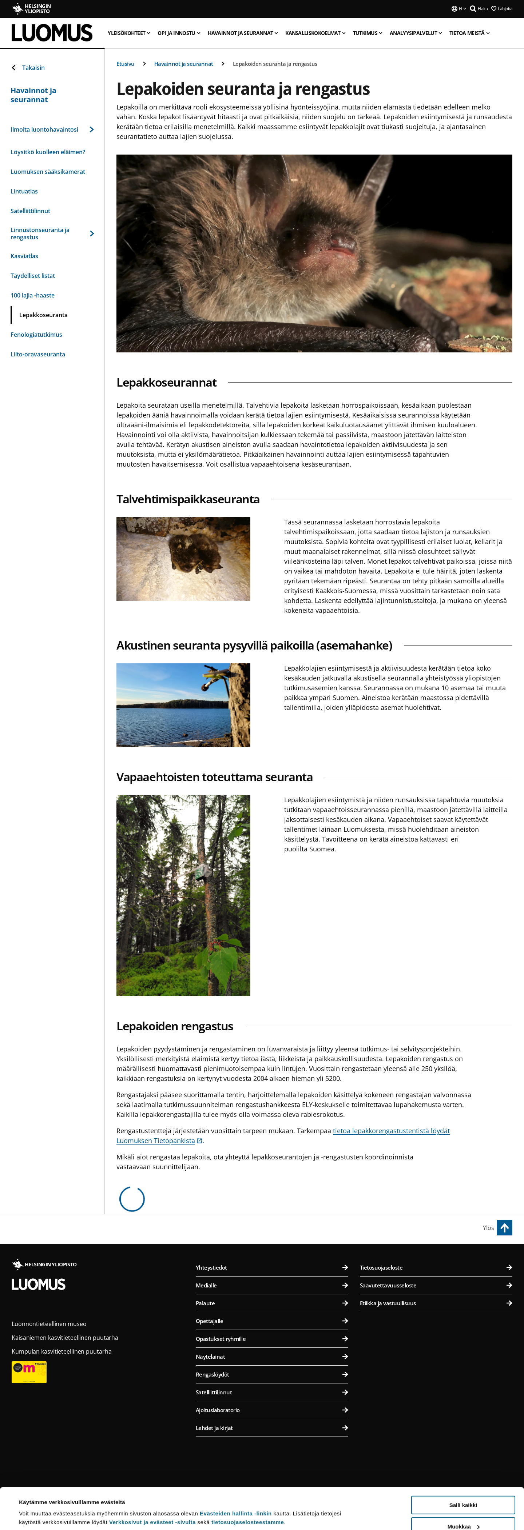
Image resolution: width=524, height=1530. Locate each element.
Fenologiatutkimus (36, 335)
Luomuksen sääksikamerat (48, 172)
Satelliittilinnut (30, 211)
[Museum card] (29, 1388)
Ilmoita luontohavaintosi (52, 129)
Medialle (272, 1285)
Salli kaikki (463, 1469)
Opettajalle (272, 1321)
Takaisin (28, 68)
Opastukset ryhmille (272, 1338)
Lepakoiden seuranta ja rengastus (275, 63)
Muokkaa (464, 1491)
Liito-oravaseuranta (38, 354)
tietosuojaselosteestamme (247, 1486)
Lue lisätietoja (37, 1506)
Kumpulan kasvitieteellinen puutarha (62, 1351)
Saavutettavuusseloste (436, 1285)
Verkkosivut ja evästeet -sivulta (152, 1486)
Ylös (488, 1228)
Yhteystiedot (272, 1267)
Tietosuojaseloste (436, 1267)
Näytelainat (272, 1356)
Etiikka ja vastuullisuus (436, 1303)
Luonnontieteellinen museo (49, 1324)
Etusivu (125, 63)
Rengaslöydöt (272, 1374)
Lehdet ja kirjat (272, 1427)
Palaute (272, 1303)
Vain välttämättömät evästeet (463, 1512)
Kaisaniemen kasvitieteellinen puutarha (65, 1338)
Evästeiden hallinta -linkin (236, 1478)
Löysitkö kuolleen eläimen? (48, 152)
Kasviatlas (24, 256)
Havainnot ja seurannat (183, 63)
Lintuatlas (24, 191)
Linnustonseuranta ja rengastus (52, 233)
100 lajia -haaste (33, 295)
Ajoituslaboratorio (272, 1410)
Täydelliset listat (33, 276)
